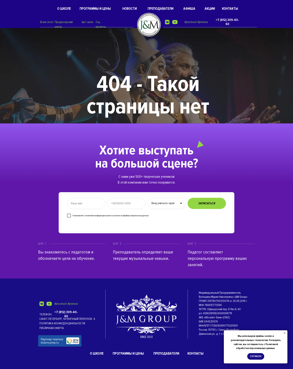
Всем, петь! (46, 22)
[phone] (126, 203)
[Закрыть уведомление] (284, 333)
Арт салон (87, 22)
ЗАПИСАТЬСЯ (206, 203)
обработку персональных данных (136, 215)
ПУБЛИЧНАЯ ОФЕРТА (51, 328)
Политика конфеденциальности (62, 323)
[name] (86, 203)
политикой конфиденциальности (98, 215)
